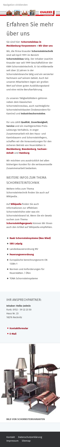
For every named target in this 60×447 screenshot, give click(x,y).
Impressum (12, 440)
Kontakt (10, 437)
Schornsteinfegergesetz (19, 223)
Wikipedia (16, 204)
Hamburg (24, 152)
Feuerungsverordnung (22, 254)
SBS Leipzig (16, 243)
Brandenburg (29, 149)
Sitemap (26, 440)
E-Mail (13, 333)
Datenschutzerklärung (30, 437)
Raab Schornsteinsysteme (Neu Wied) (30, 238)
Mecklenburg (13, 149)
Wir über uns (46, 45)
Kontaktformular (19, 328)
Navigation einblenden (15, 4)
